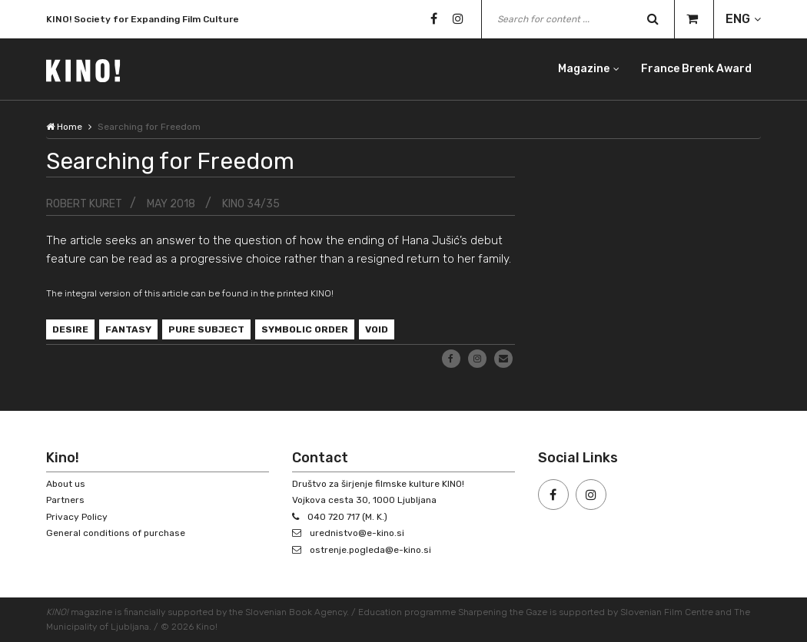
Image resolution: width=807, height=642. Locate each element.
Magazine (583, 68)
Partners (65, 500)
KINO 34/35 (251, 203)
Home (64, 126)
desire (70, 329)
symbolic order (304, 329)
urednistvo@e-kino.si (357, 533)
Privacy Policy (77, 516)
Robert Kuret (84, 203)
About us (65, 483)
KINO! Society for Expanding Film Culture (142, 22)
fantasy (128, 329)
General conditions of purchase (115, 533)
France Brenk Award (696, 68)
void (376, 329)
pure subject (206, 329)
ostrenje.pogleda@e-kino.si (370, 549)
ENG (738, 19)
